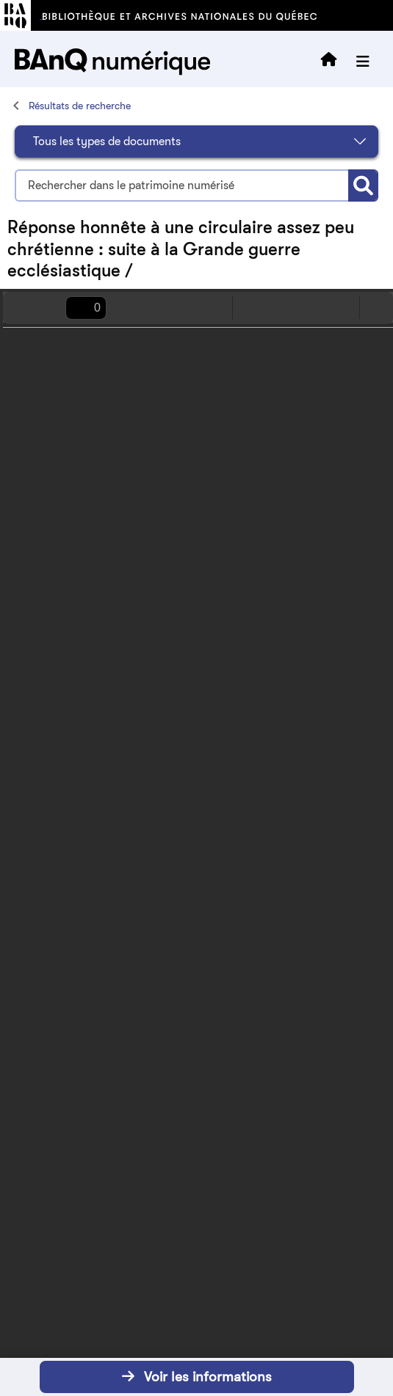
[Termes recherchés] (181, 185)
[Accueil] (14, 104)
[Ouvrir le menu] (362, 62)
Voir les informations (197, 1376)
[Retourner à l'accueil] (329, 62)
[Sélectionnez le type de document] (196, 141)
